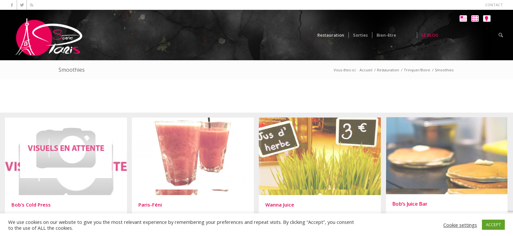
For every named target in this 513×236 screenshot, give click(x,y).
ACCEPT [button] (493, 224)
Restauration (388, 69)
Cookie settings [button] (460, 225)
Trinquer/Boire (417, 69)
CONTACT (494, 4)
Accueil (366, 69)
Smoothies (72, 69)
